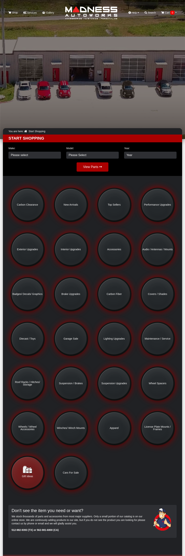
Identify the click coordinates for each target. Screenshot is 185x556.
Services (30, 12)
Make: (11, 148)
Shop (13, 12)
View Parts (92, 167)
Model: (70, 148)
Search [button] (150, 12)
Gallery (48, 12)
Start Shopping (37, 131)
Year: (127, 148)
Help (133, 12)
